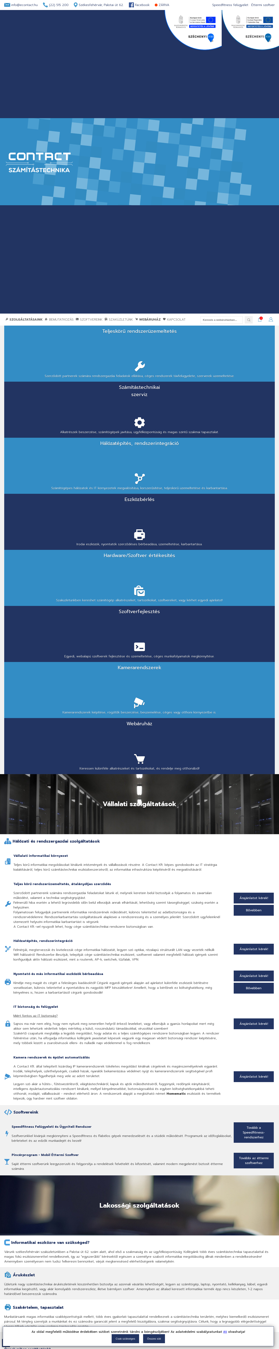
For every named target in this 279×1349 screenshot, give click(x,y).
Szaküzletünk (118, 319)
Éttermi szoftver (263, 5)
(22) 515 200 (59, 5)
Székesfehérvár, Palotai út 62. (101, 5)
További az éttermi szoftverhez (254, 824)
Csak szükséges (125, 1338)
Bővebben (254, 573)
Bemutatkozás (59, 319)
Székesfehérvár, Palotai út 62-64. (55, 1110)
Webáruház (148, 319)
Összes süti (154, 1338)
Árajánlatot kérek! (254, 561)
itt (225, 1331)
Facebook (142, 5)
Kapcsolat (174, 319)
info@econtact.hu (24, 5)
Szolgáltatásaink (24, 319)
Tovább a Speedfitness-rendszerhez (254, 796)
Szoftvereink (89, 319)
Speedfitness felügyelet (230, 5)
